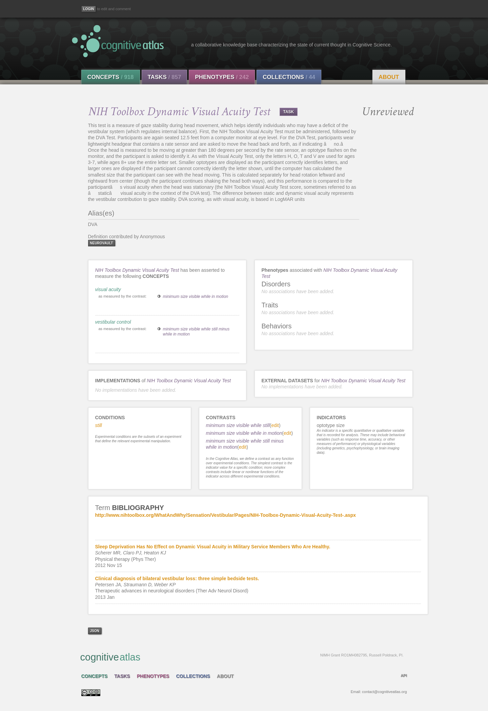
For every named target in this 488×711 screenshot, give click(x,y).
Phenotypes (222, 77)
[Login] (88, 9)
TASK (288, 111)
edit (275, 425)
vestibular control (113, 322)
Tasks (164, 77)
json (94, 631)
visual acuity (108, 289)
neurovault (101, 243)
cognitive (242, 657)
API (404, 675)
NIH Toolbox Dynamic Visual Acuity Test (137, 270)
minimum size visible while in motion (195, 296)
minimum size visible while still (238, 425)
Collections (289, 77)
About (389, 77)
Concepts (110, 77)
